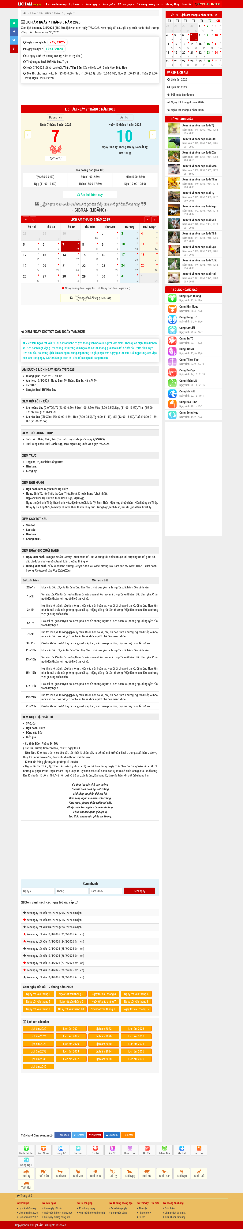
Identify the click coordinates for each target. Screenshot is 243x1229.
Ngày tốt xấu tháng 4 (136, 994)
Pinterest (95, 1134)
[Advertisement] (90, 94)
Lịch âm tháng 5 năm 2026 (197, 15)
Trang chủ (24, 1196)
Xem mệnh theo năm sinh (91, 1212)
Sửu (79, 67)
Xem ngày (93, 4)
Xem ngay (139, 891)
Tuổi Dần (61, 1176)
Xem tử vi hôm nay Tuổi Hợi (199, 274)
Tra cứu (187, 4)
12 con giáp (126, 4)
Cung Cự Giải (187, 328)
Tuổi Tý (26, 1176)
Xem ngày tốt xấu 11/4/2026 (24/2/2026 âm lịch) (55, 941)
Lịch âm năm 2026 (27, 1212)
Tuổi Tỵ (112, 1176)
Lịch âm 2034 (104, 1051)
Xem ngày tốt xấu (52, 1208)
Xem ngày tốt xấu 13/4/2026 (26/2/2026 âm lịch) (55, 956)
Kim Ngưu (44, 1153)
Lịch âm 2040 (38, 1066)
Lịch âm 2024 (38, 1036)
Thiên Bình (130, 1153)
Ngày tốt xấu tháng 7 (104, 1001)
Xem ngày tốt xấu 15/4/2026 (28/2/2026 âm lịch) (55, 970)
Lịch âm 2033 (71, 1051)
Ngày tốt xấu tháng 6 (71, 1001)
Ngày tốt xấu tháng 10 (71, 1009)
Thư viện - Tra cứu (148, 1203)
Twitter (78, 1134)
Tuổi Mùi (147, 1176)
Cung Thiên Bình (189, 360)
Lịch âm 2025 (71, 1036)
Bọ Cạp (147, 1153)
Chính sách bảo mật (174, 1212)
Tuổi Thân (164, 1176)
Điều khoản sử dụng (174, 1217)
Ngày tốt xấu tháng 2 (71, 994)
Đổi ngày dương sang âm (56, 1217)
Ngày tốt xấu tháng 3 (104, 994)
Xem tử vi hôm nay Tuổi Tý (198, 125)
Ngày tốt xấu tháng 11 (104, 1009)
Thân (66, 67)
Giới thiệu (169, 1208)
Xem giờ (109, 4)
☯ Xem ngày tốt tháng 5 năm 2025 (90, 298)
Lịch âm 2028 (38, 1044)
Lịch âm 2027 (136, 1036)
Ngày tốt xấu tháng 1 (38, 994)
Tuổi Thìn (95, 1176)
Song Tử (61, 1153)
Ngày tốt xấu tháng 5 (38, 1001)
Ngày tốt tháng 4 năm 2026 (58, 1212)
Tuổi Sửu (43, 1176)
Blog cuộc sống (118, 1212)
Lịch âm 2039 (136, 1059)
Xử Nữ (112, 1153)
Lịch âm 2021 (71, 1029)
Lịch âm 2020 (38, 1029)
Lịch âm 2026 (104, 1036)
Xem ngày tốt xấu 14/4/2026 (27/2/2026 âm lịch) (55, 963)
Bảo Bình (199, 1153)
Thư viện (142, 1208)
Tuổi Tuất (199, 1176)
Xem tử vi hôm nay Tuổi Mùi (199, 220)
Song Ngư (26, 1165)
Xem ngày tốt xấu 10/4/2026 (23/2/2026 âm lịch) (55, 934)
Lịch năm (76, 4)
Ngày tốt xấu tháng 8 (136, 1001)
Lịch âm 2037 (71, 1059)
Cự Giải (78, 1153)
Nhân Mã (164, 1153)
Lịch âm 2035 (136, 1051)
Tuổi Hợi (26, 1187)
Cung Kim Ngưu (188, 306)
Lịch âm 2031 (136, 1044)
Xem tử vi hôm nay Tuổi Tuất (199, 260)
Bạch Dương (26, 1153)
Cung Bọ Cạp (187, 370)
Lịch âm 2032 (38, 1051)
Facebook (62, 1134)
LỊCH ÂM (29, 4)
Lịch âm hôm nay (56, 4)
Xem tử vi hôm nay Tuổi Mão (199, 166)
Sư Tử (95, 1153)
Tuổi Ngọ (130, 1176)
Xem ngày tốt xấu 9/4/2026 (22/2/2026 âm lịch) (55, 927)
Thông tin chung (173, 1203)
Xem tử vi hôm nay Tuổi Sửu (199, 139)
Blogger (127, 1134)
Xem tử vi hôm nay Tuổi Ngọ (199, 206)
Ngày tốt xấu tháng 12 (136, 1009)
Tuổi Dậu (182, 1176)
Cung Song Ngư (188, 412)
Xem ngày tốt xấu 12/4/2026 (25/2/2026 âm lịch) (55, 949)
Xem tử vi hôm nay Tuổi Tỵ (198, 193)
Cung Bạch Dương (190, 296)
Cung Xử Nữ (186, 349)
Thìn (73, 67)
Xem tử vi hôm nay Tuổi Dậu (199, 247)
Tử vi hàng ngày (182, 119)
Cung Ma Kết (187, 391)
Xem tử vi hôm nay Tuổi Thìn (199, 179)
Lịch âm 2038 (104, 1059)
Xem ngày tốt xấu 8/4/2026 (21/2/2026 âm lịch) (55, 920)
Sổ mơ (141, 1217)
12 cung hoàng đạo (150, 4)
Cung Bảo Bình (188, 402)
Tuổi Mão (78, 1176)
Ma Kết (182, 1153)
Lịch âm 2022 (104, 1029)
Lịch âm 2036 (38, 1059)
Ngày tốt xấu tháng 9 (38, 1009)
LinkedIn (112, 1134)
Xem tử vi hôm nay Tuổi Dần (199, 152)
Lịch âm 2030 (104, 1044)
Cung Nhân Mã (188, 381)
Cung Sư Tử (186, 338)
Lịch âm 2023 (136, 1029)
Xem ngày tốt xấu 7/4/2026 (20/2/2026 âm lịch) (55, 913)
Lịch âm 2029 (71, 1044)
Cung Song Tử (187, 317)
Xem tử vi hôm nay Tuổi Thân (199, 233)
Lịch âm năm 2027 (27, 1217)
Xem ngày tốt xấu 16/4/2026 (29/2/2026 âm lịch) (55, 977)
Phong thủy (172, 4)
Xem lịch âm (177, 72)
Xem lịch (23, 1203)
